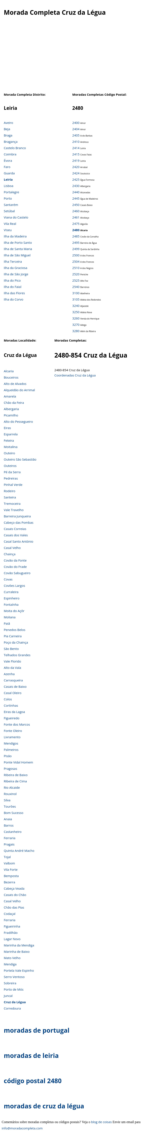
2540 (76, 287)
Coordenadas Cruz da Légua (75, 375)
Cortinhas (11, 705)
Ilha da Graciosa (15, 268)
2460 (76, 211)
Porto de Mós (14, 989)
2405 (76, 135)
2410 (76, 141)
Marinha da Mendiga (19, 945)
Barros (8, 825)
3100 (76, 293)
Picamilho (11, 415)
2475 (76, 223)
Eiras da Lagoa (14, 712)
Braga (8, 135)
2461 (76, 217)
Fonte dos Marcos (17, 724)
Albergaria (11, 409)
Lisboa (8, 186)
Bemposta (11, 876)
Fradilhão (11, 932)
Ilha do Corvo (13, 299)
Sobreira (10, 983)
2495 (76, 242)
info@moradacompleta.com (22, 1128)
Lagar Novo (12, 939)
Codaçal (9, 914)
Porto (8, 198)
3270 (76, 324)
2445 (76, 198)
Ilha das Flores (14, 293)
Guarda (9, 173)
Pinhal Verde (13, 484)
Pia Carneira (13, 636)
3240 (76, 305)
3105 (76, 299)
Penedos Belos (14, 630)
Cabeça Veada (14, 888)
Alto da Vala (12, 667)
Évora (8, 160)
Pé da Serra (12, 472)
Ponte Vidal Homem (18, 762)
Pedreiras (11, 478)
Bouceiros (11, 377)
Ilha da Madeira (15, 236)
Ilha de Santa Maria (18, 249)
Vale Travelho (14, 510)
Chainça (10, 554)
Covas (8, 579)
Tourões (10, 806)
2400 (76, 123)
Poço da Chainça (16, 642)
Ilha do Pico (12, 280)
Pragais (9, 844)
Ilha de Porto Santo (18, 242)
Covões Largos (14, 585)
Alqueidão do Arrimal (19, 390)
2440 (76, 192)
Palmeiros (11, 749)
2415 (76, 154)
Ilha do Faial (12, 287)
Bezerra (9, 882)
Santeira (10, 497)
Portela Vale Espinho (19, 970)
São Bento (11, 649)
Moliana (10, 617)
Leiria (8, 179)
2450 (76, 205)
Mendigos (11, 743)
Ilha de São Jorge (16, 274)
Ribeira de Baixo (16, 775)
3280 (76, 331)
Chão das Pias (14, 907)
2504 (76, 261)
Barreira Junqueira (17, 516)
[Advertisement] (79, 56)
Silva (7, 800)
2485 (76, 236)
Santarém (11, 205)
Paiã (7, 623)
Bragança (10, 141)
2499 (76, 249)
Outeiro (9, 453)
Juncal (8, 996)
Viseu (8, 230)
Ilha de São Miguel (17, 255)
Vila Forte (10, 869)
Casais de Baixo (15, 686)
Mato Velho (12, 958)
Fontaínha (11, 604)
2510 (76, 268)
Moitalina (10, 447)
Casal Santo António (18, 541)
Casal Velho (12, 548)
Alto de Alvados (15, 384)
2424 (76, 173)
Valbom (9, 863)
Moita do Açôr (14, 611)
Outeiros (10, 466)
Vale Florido (12, 661)
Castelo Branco (15, 148)
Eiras (7, 428)
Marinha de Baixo (17, 951)
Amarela (10, 396)
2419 (76, 160)
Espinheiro (11, 598)
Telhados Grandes (17, 655)
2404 (76, 129)
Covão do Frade (15, 567)
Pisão (8, 756)
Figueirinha (12, 926)
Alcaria (9, 371)
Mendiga (10, 964)
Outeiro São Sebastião (20, 459)
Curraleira (11, 592)
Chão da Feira (14, 402)
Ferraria (9, 838)
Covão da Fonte (15, 560)
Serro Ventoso (14, 977)
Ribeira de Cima (15, 781)
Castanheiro (12, 832)
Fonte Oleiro (13, 731)
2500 (76, 255)
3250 (76, 312)
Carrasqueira (13, 680)
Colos (8, 699)
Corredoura (12, 1008)
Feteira (9, 440)
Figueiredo (11, 718)
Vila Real (10, 223)
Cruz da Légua (15, 1002)
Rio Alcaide (12, 787)
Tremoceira (12, 503)
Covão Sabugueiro (17, 573)
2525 (76, 280)
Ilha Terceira (13, 261)
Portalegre (11, 192)
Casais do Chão (15, 895)
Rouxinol (10, 794)
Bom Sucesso (13, 813)
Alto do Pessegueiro (18, 421)
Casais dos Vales (16, 535)
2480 (76, 230)
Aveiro (8, 123)
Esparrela (11, 434)
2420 (76, 167)
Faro (7, 167)
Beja (7, 129)
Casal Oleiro (12, 693)
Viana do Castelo (16, 217)
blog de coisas (101, 1122)
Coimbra (10, 154)
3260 (76, 318)
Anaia (8, 819)
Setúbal (9, 211)
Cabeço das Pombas (18, 522)
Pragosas (10, 768)
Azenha (9, 674)
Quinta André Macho (19, 850)
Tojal (7, 857)
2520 (76, 274)
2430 (76, 186)
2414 (76, 148)
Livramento (12, 737)
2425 (76, 179)
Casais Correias (15, 529)
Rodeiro (9, 491)
